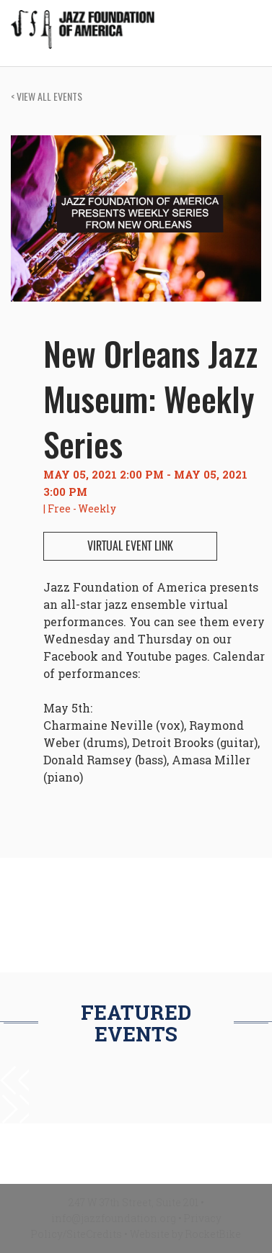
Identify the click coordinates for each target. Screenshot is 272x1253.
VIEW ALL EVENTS (46, 96)
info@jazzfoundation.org (113, 1218)
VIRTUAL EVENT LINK (130, 545)
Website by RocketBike (185, 1234)
